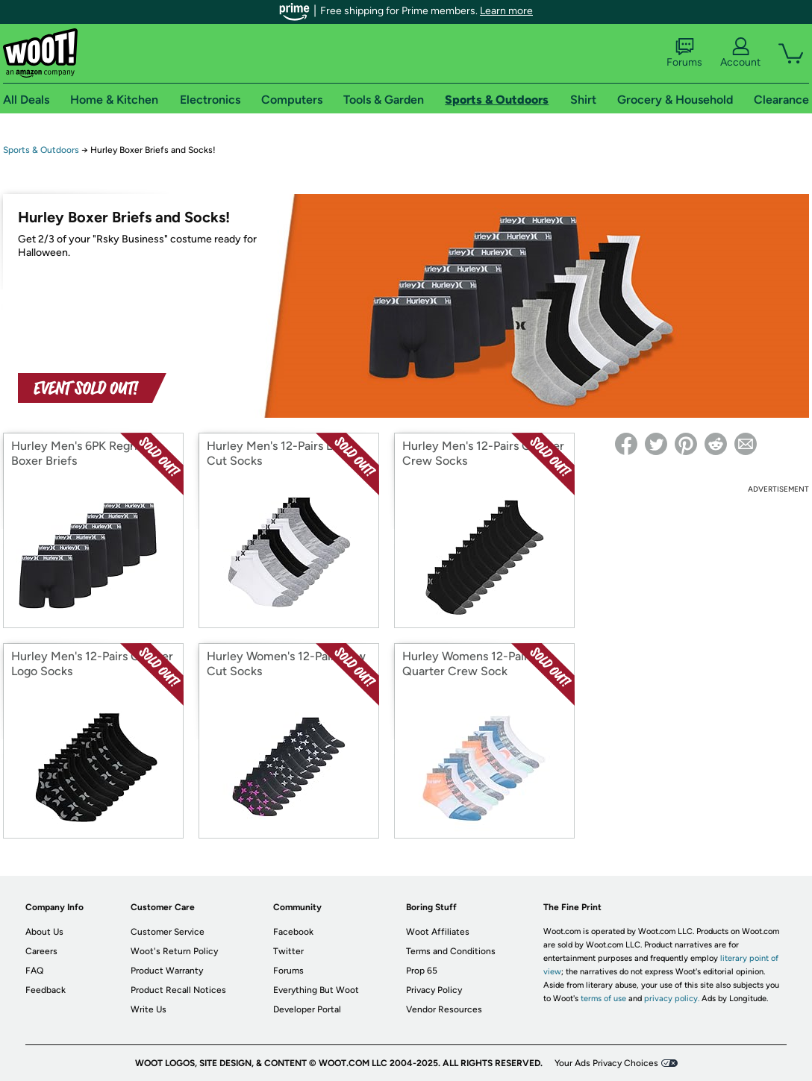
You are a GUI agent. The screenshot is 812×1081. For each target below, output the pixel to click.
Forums (684, 53)
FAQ (34, 970)
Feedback (45, 990)
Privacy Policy (434, 990)
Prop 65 (421, 970)
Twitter (288, 951)
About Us (44, 932)
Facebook (293, 932)
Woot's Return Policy (174, 951)
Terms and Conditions (451, 951)
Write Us (148, 1009)
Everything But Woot (316, 990)
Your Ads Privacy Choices (606, 1063)
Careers (41, 951)
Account (740, 53)
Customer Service (167, 932)
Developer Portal (307, 1009)
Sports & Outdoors (41, 150)
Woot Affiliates (437, 932)
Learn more (506, 10)
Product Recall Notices (178, 990)
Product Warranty (167, 970)
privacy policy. (671, 998)
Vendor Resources (444, 1009)
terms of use (603, 998)
